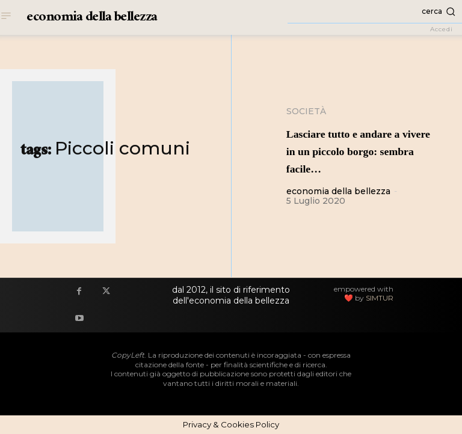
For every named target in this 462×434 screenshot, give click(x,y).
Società (306, 111)
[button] (375, 11)
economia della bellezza (338, 191)
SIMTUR (379, 297)
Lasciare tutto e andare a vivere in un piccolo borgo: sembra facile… (363, 150)
